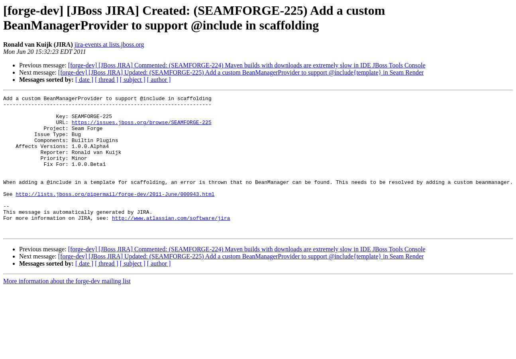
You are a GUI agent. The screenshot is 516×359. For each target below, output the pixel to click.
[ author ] (159, 79)
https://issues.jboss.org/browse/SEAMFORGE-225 (142, 128)
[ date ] (84, 79)
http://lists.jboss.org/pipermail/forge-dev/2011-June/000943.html (115, 214)
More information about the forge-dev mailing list (67, 308)
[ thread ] (106, 79)
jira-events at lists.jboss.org (109, 44)
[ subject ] (132, 79)
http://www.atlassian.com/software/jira (171, 243)
